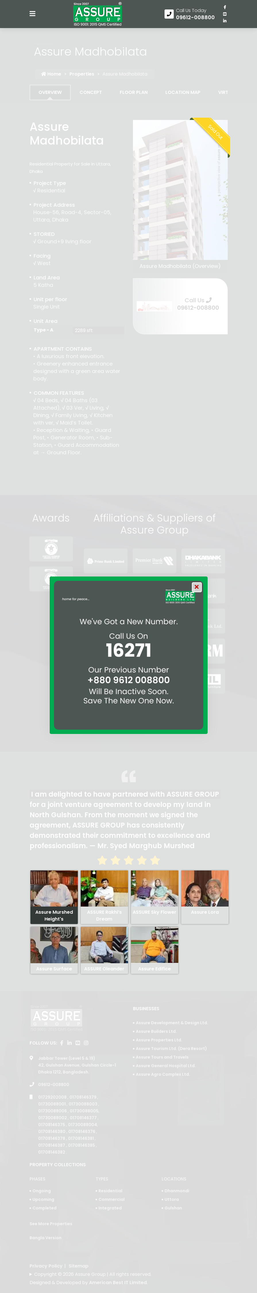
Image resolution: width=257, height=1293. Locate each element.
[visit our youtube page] (225, 14)
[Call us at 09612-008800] (190, 14)
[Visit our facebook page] (225, 7)
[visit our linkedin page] (225, 21)
